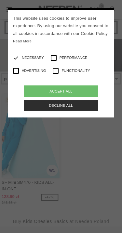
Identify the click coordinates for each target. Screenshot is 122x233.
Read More (22, 41)
